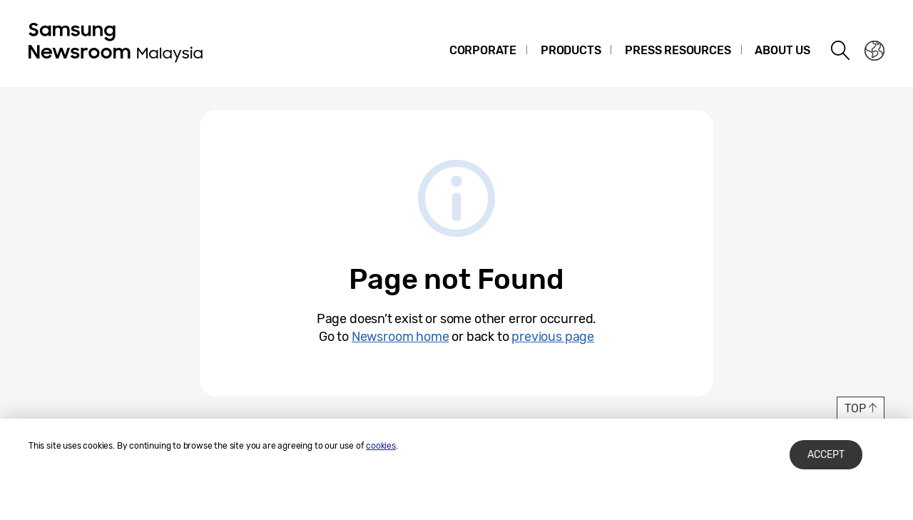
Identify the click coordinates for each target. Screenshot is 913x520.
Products (571, 50)
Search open (841, 50)
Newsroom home (400, 337)
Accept (826, 455)
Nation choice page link (874, 50)
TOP (855, 408)
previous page (552, 337)
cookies (381, 446)
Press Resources (677, 50)
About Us (782, 50)
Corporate (482, 50)
